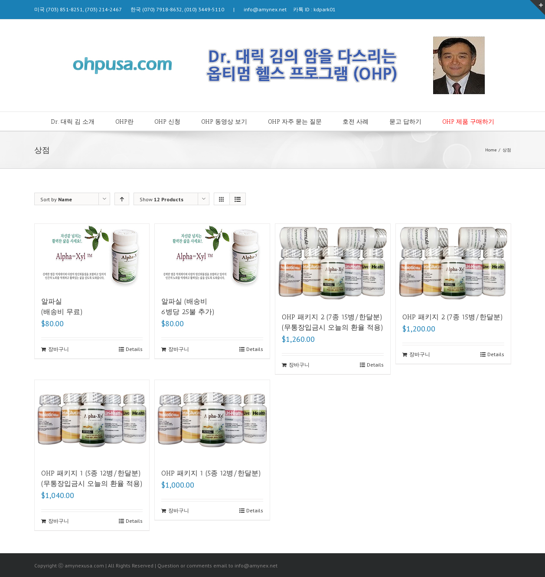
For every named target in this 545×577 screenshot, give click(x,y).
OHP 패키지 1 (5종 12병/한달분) (211, 473)
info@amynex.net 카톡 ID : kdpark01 (286, 9)
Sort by (56, 199)
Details (134, 349)
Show (161, 199)
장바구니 (58, 349)
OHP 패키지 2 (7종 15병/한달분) (452, 317)
